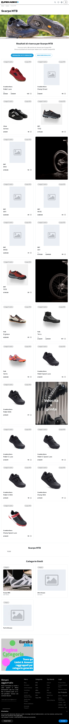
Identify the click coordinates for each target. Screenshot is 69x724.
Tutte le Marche (51, 704)
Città (36, 692)
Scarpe (7, 5)
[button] (67, 711)
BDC (36, 689)
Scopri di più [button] (7, 721)
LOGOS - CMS (61, 707)
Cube (48, 689)
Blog (25, 687)
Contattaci (27, 694)
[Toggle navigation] (65, 2)
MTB (36, 687)
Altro (36, 699)
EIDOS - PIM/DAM (62, 700)
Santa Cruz (50, 699)
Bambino (37, 697)
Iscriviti (26, 697)
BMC (48, 694)
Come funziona (28, 692)
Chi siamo (26, 689)
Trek (48, 702)
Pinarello (49, 697)
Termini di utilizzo (62, 694)
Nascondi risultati (44, 55)
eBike (36, 694)
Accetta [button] (63, 721)
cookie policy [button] (19, 715)
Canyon (49, 687)
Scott (48, 692)
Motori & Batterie (28, 708)
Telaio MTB (38, 702)
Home (2, 5)
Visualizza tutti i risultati (22, 55)
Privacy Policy (62, 687)
